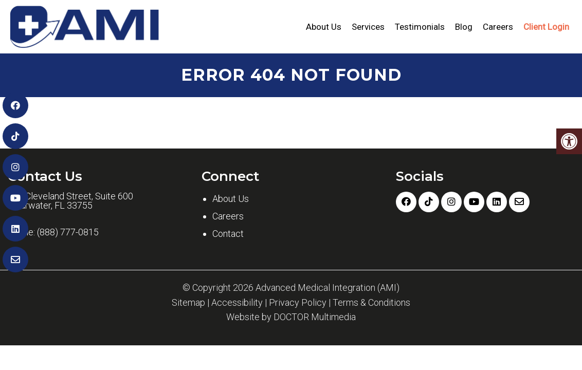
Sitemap (188, 302)
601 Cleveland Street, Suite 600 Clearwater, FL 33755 (70, 201)
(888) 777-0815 (68, 232)
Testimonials (420, 27)
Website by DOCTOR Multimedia (291, 317)
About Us (323, 27)
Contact (228, 233)
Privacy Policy (297, 302)
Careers (498, 27)
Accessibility (237, 302)
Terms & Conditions (371, 302)
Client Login (546, 27)
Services (368, 27)
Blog (463, 27)
